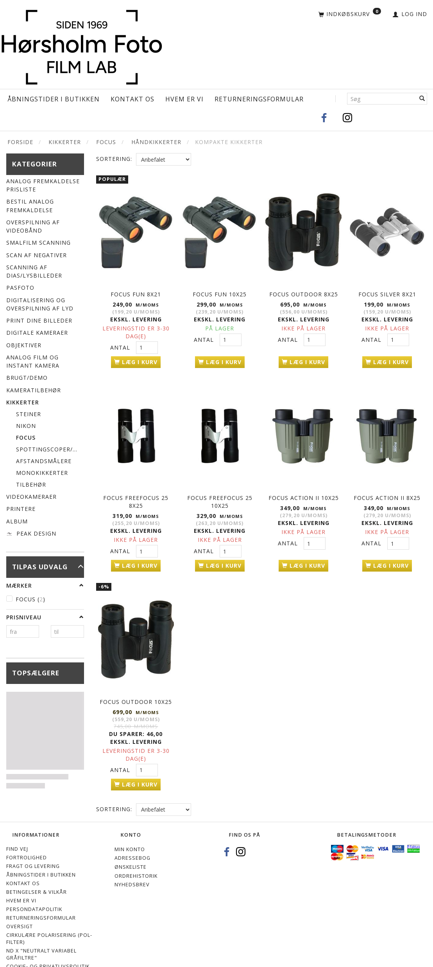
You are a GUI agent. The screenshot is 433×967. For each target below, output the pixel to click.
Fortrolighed (26, 838)
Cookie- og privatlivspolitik (47, 947)
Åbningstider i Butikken (53, 99)
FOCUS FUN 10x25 (220, 289)
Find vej (17, 829)
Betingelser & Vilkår (36, 873)
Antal (121, 342)
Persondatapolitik (34, 890)
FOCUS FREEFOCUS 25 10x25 (219, 490)
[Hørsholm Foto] (81, 45)
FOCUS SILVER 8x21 (387, 289)
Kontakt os (132, 99)
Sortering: (114, 158)
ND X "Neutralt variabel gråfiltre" (41, 935)
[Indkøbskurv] (349, 14)
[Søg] (422, 99)
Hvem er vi (184, 99)
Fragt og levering (33, 847)
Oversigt (19, 907)
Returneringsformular (259, 99)
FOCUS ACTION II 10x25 (303, 486)
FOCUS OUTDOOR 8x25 (303, 289)
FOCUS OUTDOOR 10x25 (136, 683)
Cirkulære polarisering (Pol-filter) (49, 919)
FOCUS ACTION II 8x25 (387, 486)
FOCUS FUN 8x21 (136, 289)
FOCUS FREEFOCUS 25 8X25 (135, 490)
